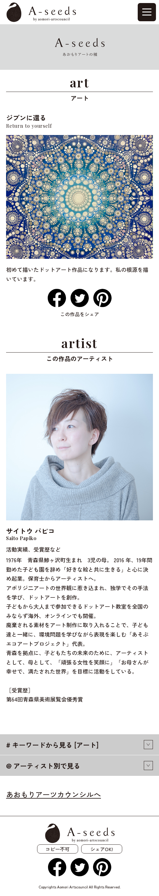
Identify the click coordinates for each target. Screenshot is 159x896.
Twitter (80, 298)
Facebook (57, 298)
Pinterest (102, 298)
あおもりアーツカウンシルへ (53, 794)
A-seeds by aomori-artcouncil (41, 12)
